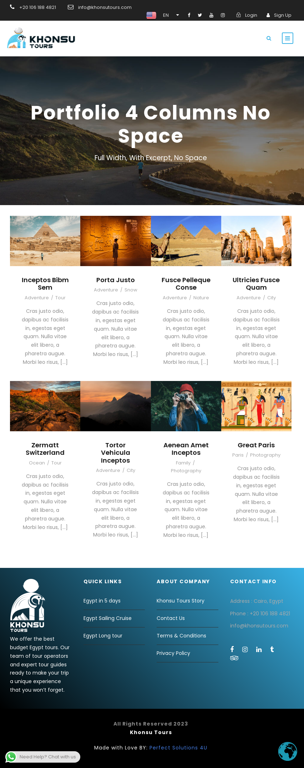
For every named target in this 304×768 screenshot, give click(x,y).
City (271, 297)
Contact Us (171, 618)
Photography (186, 470)
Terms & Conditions (181, 635)
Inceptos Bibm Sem (45, 283)
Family (183, 462)
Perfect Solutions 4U (178, 747)
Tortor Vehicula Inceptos (115, 453)
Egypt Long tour (102, 635)
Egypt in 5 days (102, 600)
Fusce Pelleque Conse (186, 283)
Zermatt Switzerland (45, 449)
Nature (201, 297)
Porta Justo (115, 279)
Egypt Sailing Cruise (107, 618)
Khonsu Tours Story (180, 600)
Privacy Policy (173, 653)
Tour (60, 297)
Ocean (37, 462)
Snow (131, 289)
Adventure (37, 297)
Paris (238, 455)
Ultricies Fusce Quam (256, 283)
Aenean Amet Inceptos (186, 449)
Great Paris (256, 445)
